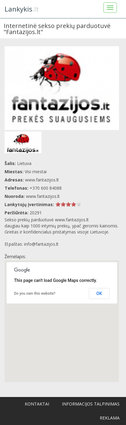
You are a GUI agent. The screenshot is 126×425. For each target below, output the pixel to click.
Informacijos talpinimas (91, 404)
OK (99, 293)
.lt (22, 8)
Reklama (110, 418)
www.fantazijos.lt (43, 196)
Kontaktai (37, 404)
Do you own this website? (35, 293)
